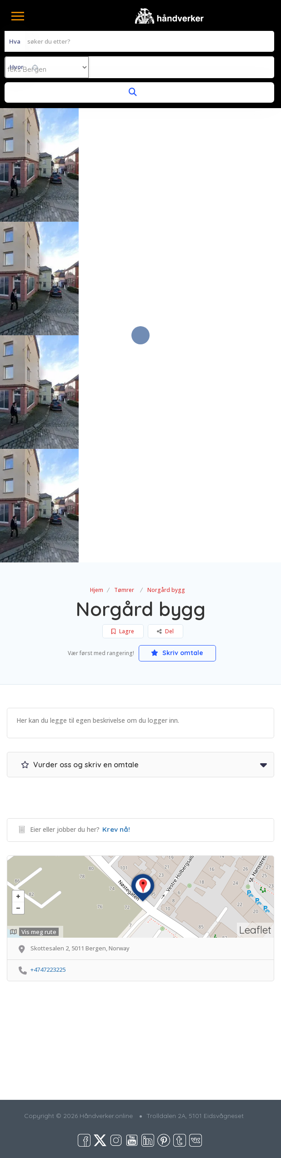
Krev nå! (116, 829)
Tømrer (124, 590)
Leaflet (255, 929)
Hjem (96, 590)
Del (165, 631)
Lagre (122, 631)
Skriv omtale (177, 653)
